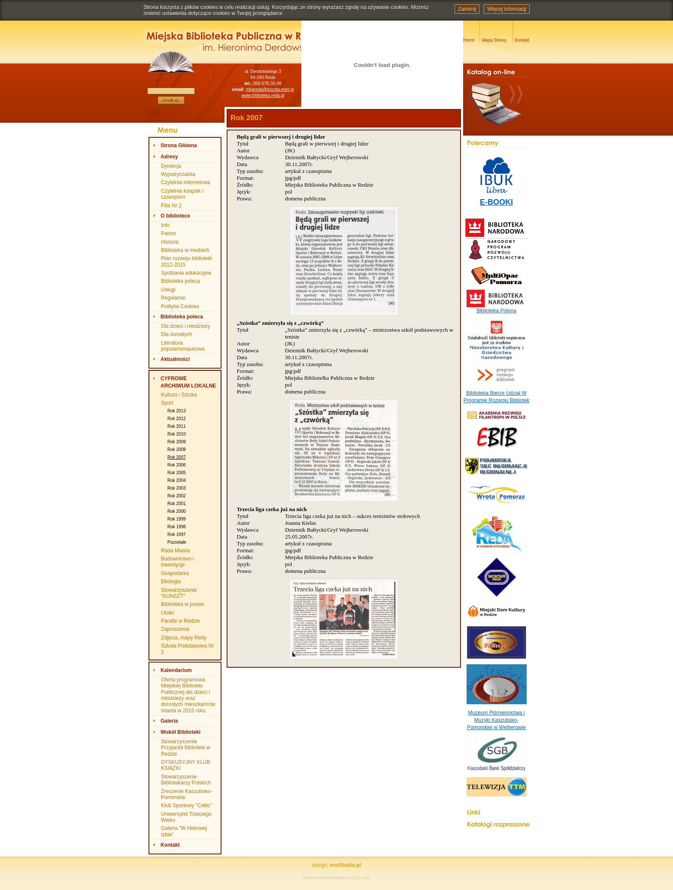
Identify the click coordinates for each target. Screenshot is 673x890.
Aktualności (175, 359)
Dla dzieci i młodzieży (185, 326)
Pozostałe (176, 542)
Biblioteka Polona (496, 311)
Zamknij (467, 9)
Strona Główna (179, 145)
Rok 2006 (176, 465)
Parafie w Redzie (180, 621)
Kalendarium (176, 670)
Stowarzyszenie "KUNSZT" (179, 593)
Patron (168, 233)
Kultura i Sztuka (179, 395)
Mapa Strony (494, 40)
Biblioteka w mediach (185, 250)
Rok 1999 (176, 519)
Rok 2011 (176, 426)
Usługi (168, 290)
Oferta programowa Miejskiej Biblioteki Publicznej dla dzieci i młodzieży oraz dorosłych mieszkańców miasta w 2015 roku (188, 695)
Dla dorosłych (176, 334)
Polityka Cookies (180, 306)
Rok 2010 (176, 434)
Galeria (169, 721)
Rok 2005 (176, 472)
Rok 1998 (176, 526)
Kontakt (170, 845)
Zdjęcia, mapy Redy (183, 638)
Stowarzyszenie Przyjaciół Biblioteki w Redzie (185, 748)
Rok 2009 (176, 441)
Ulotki (167, 613)
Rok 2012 (176, 418)
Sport (167, 403)
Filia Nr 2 (171, 206)
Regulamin (173, 298)
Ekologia (171, 581)
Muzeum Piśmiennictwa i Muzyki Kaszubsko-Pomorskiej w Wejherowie (496, 720)
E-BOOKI (496, 202)
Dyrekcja (171, 166)
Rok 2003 (176, 488)
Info (165, 225)
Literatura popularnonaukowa (182, 346)
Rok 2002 (176, 495)
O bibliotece (175, 216)
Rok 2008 (176, 449)
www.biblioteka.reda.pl (263, 95)
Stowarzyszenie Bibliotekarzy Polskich (186, 780)
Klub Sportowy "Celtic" (186, 805)
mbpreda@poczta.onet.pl (270, 89)
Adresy (169, 157)
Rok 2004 (176, 480)
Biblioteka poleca (180, 281)
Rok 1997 (176, 534)
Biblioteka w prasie (182, 604)
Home (469, 40)
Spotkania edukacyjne (186, 273)
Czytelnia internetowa (185, 182)
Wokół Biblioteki (180, 732)
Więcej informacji (506, 9)
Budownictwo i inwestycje (177, 562)
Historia (170, 242)
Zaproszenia (175, 629)
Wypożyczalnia (178, 174)
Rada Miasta (175, 551)
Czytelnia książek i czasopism (182, 194)
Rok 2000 (176, 511)
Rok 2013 (176, 411)
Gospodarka (175, 573)
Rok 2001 (176, 503)
